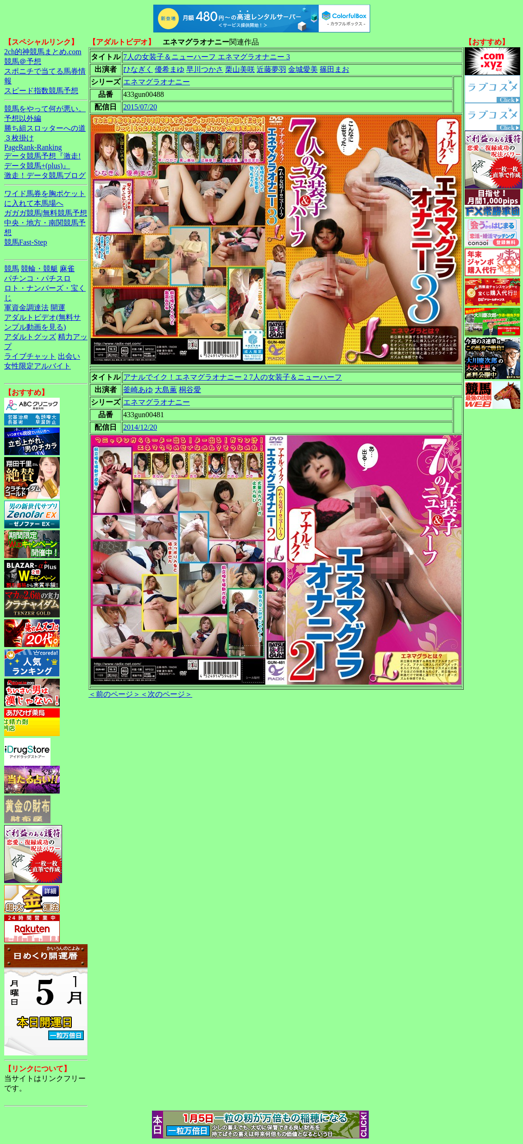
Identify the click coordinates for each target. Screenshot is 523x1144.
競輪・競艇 (39, 269)
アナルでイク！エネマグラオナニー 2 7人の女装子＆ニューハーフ (232, 377)
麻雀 (67, 269)
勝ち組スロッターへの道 (45, 128)
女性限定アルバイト (37, 366)
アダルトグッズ (30, 337)
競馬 (11, 269)
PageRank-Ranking (33, 147)
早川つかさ (204, 69)
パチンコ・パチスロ (37, 278)
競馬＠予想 (22, 61)
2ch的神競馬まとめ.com (43, 52)
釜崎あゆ (138, 390)
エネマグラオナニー (156, 82)
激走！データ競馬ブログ (45, 175)
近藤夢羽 (271, 69)
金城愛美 (303, 69)
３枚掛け (19, 138)
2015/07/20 (140, 107)
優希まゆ (169, 69)
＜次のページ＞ (166, 694)
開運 (57, 307)
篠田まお (334, 69)
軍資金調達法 (26, 307)
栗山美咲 (240, 69)
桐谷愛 (190, 390)
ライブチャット (30, 356)
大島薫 (166, 390)
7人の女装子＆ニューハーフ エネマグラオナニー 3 (206, 57)
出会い (69, 356)
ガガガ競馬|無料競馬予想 (45, 213)
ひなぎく (138, 69)
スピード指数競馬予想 (41, 91)
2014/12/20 (140, 427)
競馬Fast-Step (25, 242)
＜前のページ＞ (114, 694)
